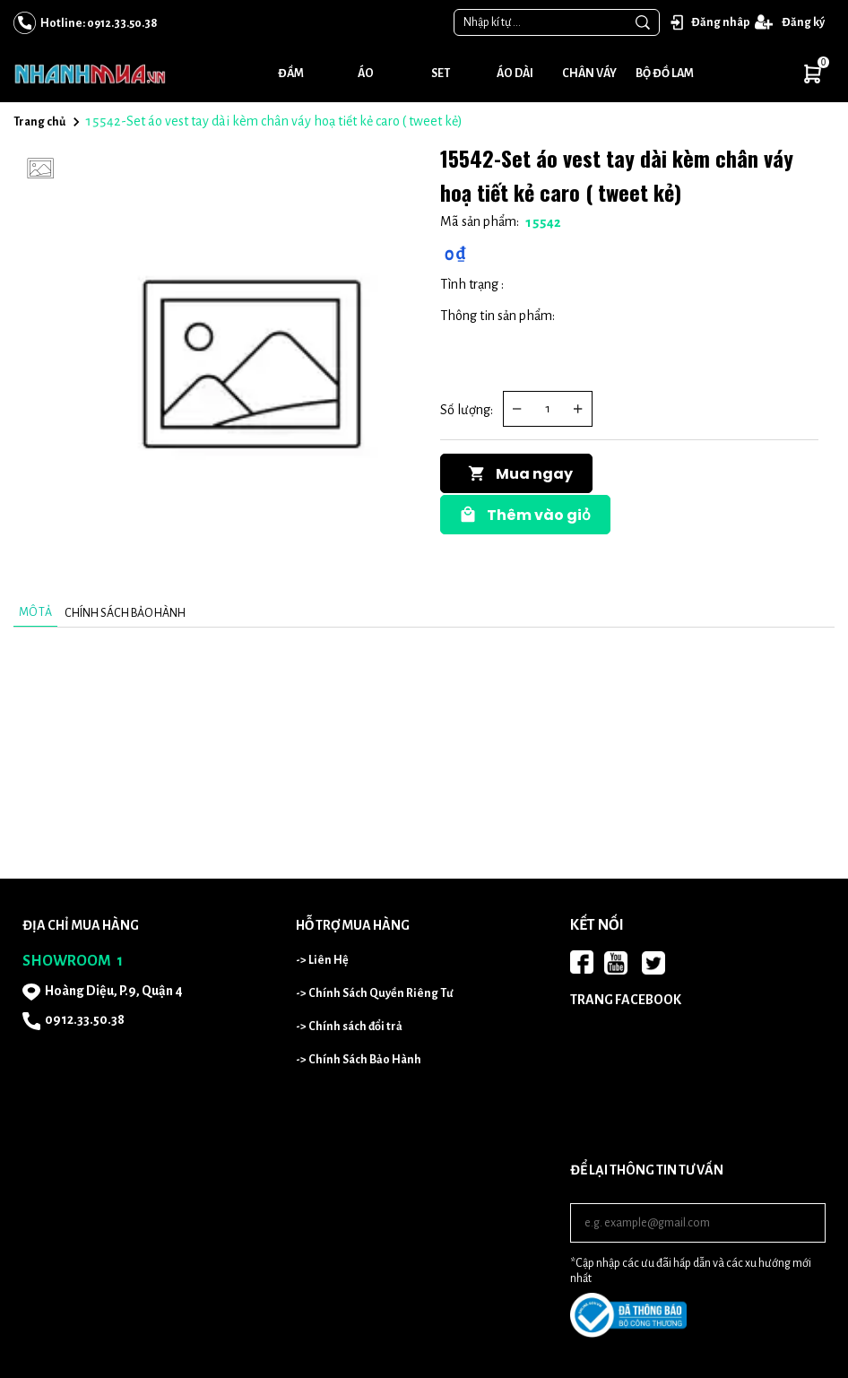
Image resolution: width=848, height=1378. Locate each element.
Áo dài (515, 73)
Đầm (291, 73)
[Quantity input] (548, 409)
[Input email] (698, 1223)
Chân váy (589, 73)
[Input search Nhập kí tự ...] (540, 22)
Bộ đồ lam (665, 73)
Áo (366, 73)
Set (440, 73)
